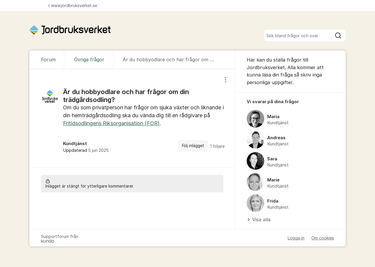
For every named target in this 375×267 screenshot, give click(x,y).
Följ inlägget (193, 145)
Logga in (296, 237)
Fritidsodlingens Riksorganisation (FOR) (111, 123)
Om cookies (322, 237)
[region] (132, 118)
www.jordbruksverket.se (72, 5)
